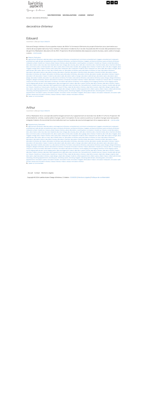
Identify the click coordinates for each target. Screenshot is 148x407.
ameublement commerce (78, 59)
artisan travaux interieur (57, 63)
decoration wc (47, 78)
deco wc (61, 70)
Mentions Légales (47, 173)
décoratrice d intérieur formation (62, 78)
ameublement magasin (94, 59)
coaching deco (81, 63)
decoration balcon (39, 72)
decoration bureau (51, 72)
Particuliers (37, 57)
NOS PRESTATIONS (54, 15)
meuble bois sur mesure (99, 85)
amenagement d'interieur (62, 59)
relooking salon (100, 91)
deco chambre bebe (98, 65)
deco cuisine (57, 67)
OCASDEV (73, 177)
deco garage (83, 67)
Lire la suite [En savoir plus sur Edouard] (37, 53)
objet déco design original (107, 87)
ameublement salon (50, 61)
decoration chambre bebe (79, 72)
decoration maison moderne (45, 76)
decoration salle (59, 76)
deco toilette (55, 70)
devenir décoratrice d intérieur (54, 79)
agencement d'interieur (35, 59)
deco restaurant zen (91, 68)
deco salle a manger (111, 68)
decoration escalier (95, 74)
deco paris (54, 68)
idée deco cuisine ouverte (82, 83)
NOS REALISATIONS (69, 15)
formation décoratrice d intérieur (69, 81)
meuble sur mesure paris (41, 87)
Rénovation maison (90, 92)
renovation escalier (53, 92)
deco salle (101, 68)
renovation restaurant (103, 92)
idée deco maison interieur (34, 85)
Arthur (30, 107)
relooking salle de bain (88, 91)
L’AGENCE (81, 15)
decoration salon (102, 76)
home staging (84, 81)
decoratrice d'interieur (80, 78)
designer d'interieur (38, 79)
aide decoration (48, 59)
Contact (37, 173)
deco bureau (71, 65)
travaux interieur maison (58, 94)
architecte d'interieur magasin (80, 61)
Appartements (33, 124)
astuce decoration (70, 63)
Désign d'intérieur (115, 78)
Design (107, 78)
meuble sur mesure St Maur (58, 87)
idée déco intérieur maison (111, 83)
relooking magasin (74, 91)
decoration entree (83, 74)
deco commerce (31, 67)
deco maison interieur (44, 68)
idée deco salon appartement (52, 85)
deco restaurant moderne (76, 68)
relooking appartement (40, 91)
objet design (54, 89)
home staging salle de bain (34, 83)
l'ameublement (86, 85)
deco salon (38, 70)
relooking (29, 91)
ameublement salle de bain (34, 61)
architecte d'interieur (63, 61)
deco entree (66, 67)
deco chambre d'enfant (113, 65)
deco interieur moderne (94, 67)
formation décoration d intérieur (48, 81)
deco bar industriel (50, 65)
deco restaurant (63, 68)
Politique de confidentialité (100, 177)
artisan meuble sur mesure (41, 63)
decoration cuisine (111, 72)
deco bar (41, 65)
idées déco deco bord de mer (71, 85)
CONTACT (90, 15)
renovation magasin (77, 92)
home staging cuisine (111, 81)
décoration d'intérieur (70, 74)
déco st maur (46, 70)
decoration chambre (63, 72)
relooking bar (52, 91)
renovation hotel (65, 92)
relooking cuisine (63, 91)
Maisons (30, 57)
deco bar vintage (62, 65)
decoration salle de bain (88, 76)
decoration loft (30, 76)
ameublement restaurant (110, 59)
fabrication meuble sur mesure (98, 79)
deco (27, 65)
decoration (29, 72)
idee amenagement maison (65, 83)
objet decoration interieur (41, 89)
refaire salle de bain (115, 89)
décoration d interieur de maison (36, 74)
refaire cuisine (94, 89)
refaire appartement (83, 89)
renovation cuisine (41, 92)
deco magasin (113, 67)
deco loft (105, 67)
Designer (29, 79)
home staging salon (50, 83)
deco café (79, 65)
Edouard (32, 38)
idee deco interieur (96, 83)
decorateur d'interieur (108, 70)
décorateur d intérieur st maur (91, 70)
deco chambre (87, 65)
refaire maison (103, 89)
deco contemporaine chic (45, 67)
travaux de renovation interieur (41, 94)
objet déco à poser (92, 87)
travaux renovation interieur (75, 94)
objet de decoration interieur (77, 87)
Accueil (28, 18)
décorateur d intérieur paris (73, 70)
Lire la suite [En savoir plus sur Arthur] (115, 120)
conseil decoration (113, 63)
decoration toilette (36, 78)
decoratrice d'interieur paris (95, 78)
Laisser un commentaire (35, 96)
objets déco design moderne (67, 89)
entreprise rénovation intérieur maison (76, 79)
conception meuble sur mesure (97, 63)
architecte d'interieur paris (98, 61)
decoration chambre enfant (96, 72)
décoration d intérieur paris (55, 74)
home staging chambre (96, 81)
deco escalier (74, 67)
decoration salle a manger (73, 76)
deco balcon (34, 65)
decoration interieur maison (110, 74)
